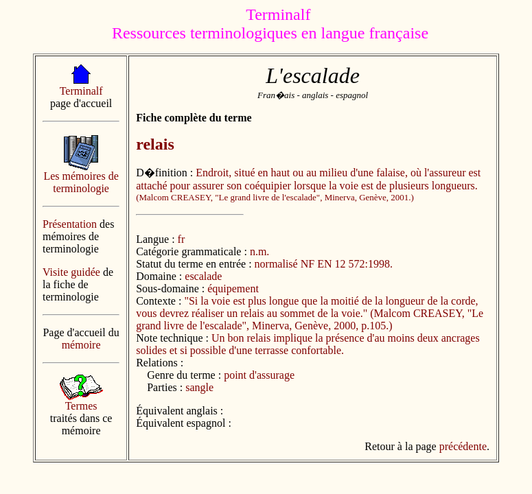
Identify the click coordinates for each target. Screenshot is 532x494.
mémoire (81, 345)
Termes (81, 406)
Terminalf (81, 91)
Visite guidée (71, 272)
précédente (463, 446)
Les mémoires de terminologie (80, 182)
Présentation (70, 224)
